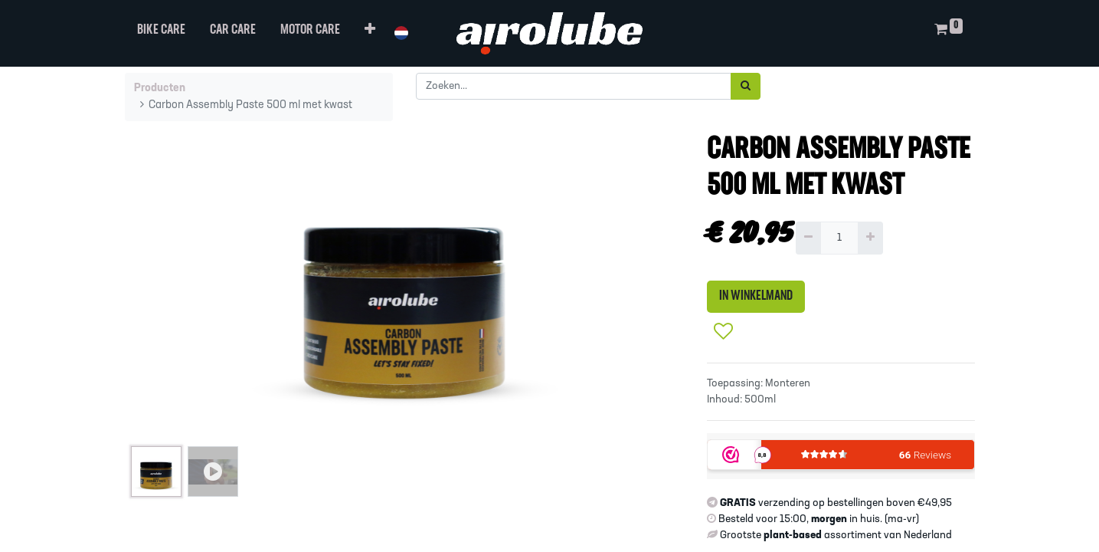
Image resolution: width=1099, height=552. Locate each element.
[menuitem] (161, 33)
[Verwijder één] (808, 238)
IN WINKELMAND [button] (756, 296)
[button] (370, 33)
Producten (159, 88)
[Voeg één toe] (870, 238)
